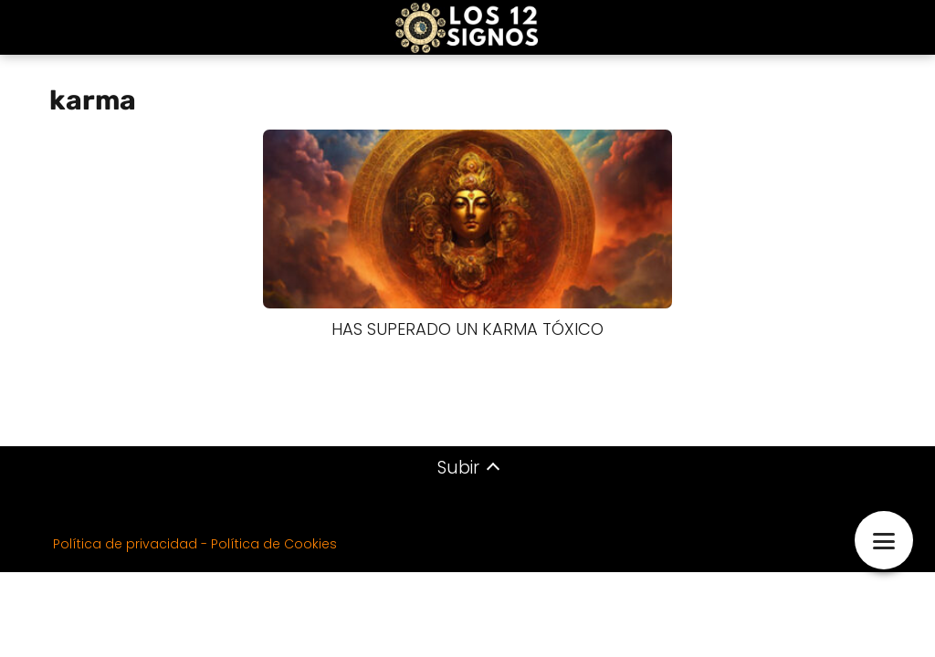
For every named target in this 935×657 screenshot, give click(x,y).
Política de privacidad (125, 544)
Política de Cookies (274, 544)
